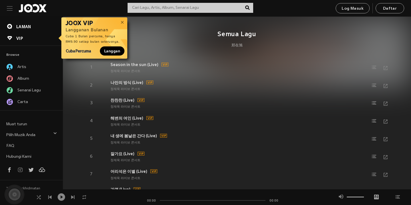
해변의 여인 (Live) (126, 118)
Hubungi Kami (18, 157)
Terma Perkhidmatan (23, 188)
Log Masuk (353, 9)
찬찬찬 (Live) (122, 100)
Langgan (112, 51)
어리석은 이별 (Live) (128, 171)
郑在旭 (237, 46)
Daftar (390, 9)
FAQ (10, 146)
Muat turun (16, 124)
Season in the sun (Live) (134, 64)
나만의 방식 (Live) (126, 82)
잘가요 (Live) (122, 153)
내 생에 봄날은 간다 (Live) (133, 136)
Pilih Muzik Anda (31, 134)
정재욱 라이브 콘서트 (125, 71)
